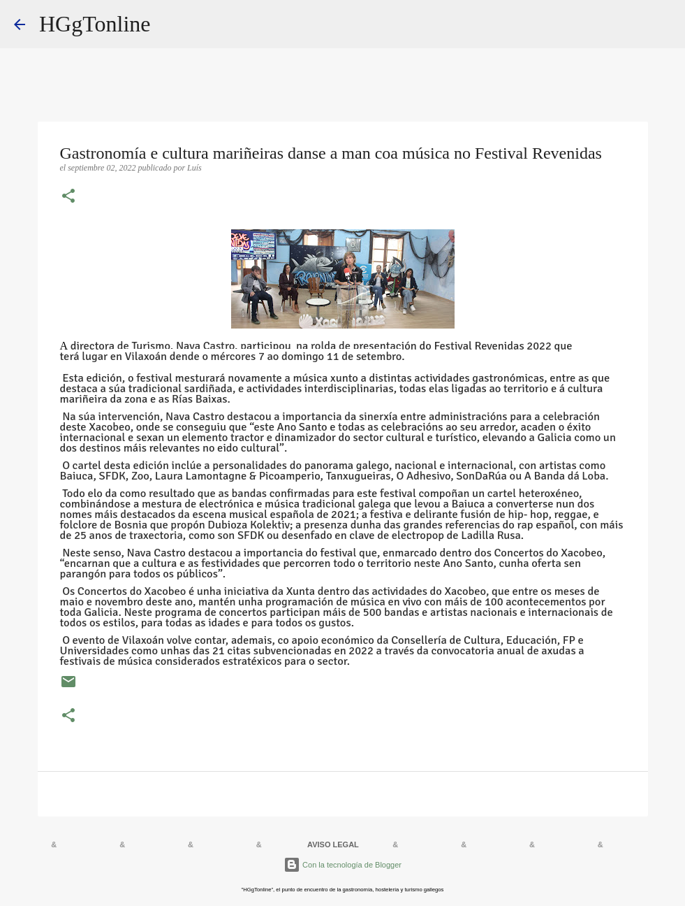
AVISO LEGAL (333, 844)
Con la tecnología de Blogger (342, 865)
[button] (68, 197)
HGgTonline (95, 23)
